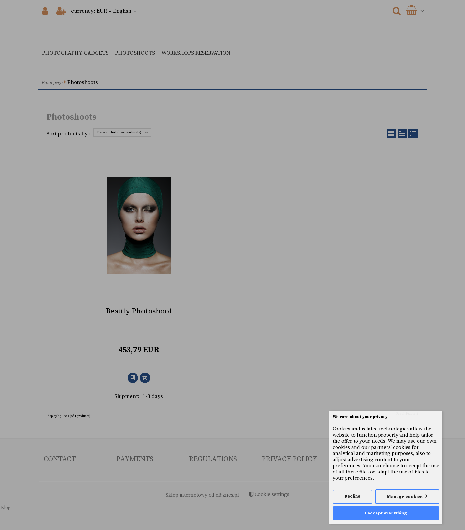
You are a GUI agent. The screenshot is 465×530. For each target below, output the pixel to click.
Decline (352, 496)
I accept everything (386, 513)
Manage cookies (405, 497)
